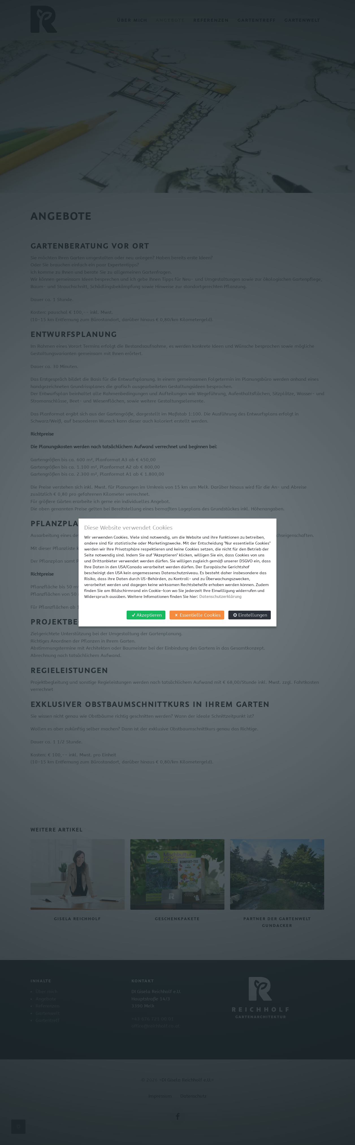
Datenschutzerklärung (220, 596)
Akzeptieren (146, 615)
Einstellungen (249, 615)
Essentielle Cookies (196, 615)
